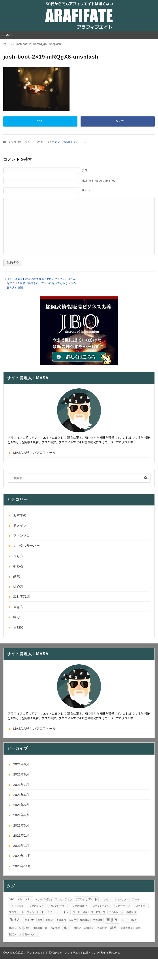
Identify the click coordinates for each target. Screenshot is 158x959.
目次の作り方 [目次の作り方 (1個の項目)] (40, 928)
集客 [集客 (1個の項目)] (138, 928)
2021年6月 (21, 795)
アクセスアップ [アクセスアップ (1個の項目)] (63, 899)
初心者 (18, 566)
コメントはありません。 (66, 141)
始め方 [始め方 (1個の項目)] (73, 920)
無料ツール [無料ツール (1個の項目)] (15, 928)
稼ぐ (16, 617)
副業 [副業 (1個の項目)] (40, 920)
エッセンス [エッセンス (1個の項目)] (107, 899)
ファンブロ (21, 535)
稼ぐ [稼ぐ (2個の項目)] (67, 928)
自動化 (18, 627)
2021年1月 (21, 845)
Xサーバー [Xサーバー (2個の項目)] (25, 899)
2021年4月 (21, 815)
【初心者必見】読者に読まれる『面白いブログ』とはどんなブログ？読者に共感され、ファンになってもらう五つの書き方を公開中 (41, 283)
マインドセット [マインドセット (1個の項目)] (35, 912)
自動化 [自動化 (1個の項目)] (77, 928)
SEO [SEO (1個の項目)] (11, 899)
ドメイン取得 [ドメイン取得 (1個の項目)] (16, 905)
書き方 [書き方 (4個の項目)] (112, 919)
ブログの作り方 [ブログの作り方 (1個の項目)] (58, 905)
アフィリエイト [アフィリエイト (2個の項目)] (86, 899)
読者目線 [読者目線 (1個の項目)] (102, 928)
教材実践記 (21, 597)
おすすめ (19, 515)
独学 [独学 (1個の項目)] (26, 928)
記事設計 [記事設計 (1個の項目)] (89, 928)
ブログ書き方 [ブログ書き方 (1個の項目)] (140, 905)
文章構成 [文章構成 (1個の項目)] (97, 920)
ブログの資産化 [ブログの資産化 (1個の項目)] (78, 905)
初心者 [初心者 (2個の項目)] (29, 920)
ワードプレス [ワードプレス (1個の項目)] (98, 912)
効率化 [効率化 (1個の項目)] (49, 920)
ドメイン (19, 525)
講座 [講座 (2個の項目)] (113, 928)
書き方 (18, 607)
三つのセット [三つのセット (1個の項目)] (116, 912)
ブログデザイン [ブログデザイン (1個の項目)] (121, 905)
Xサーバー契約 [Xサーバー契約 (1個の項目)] (44, 899)
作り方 (18, 556)
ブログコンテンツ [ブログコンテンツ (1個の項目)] (99, 905)
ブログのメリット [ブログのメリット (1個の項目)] (36, 905)
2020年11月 (22, 866)
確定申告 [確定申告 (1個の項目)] (55, 928)
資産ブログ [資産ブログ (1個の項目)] (126, 928)
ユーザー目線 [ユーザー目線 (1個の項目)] (80, 912)
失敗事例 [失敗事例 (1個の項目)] (61, 920)
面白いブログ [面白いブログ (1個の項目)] (31, 934)
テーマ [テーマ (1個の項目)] (135, 899)
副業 (16, 576)
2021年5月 (21, 805)
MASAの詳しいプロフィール (34, 452)
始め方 (18, 586)
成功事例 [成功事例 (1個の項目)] (85, 920)
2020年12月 (22, 856)
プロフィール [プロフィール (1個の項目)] (16, 912)
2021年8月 (21, 774)
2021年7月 (21, 784)
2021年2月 (21, 835)
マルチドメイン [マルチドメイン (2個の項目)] (58, 912)
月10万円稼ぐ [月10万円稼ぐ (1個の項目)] (129, 920)
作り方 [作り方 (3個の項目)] (14, 920)
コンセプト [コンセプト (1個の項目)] (123, 899)
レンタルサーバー (26, 545)
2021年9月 (21, 764)
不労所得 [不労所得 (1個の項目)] (131, 912)
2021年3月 (21, 825)
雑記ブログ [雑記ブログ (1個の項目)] (15, 934)
